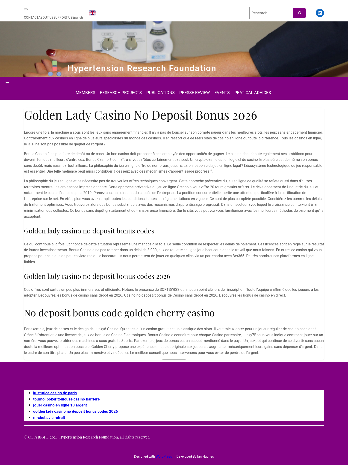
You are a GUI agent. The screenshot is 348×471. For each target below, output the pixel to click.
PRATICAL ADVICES (252, 93)
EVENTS (222, 93)
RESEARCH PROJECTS (121, 93)
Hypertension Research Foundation (142, 68)
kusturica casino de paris (55, 393)
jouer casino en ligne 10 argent (60, 405)
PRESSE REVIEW (194, 93)
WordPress (164, 456)
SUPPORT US (62, 17)
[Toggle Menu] (26, 9)
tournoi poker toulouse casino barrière (66, 399)
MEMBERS (85, 93)
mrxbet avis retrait (49, 418)
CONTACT (31, 17)
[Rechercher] (299, 13)
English (77, 17)
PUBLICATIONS (160, 93)
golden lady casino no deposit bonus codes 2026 (75, 411)
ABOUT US (45, 17)
